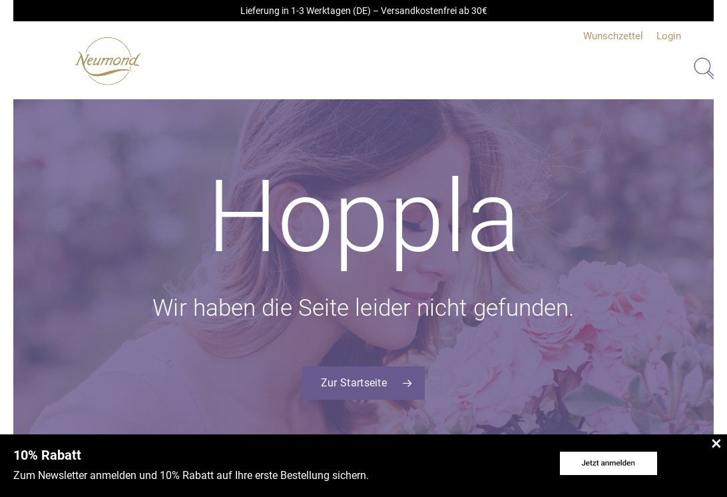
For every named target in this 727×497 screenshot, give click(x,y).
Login (668, 36)
